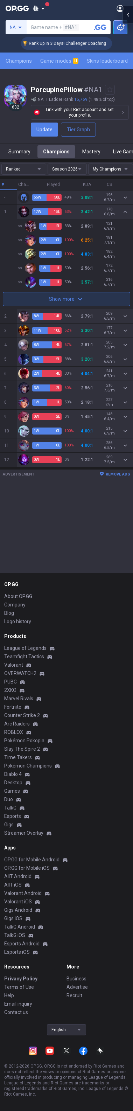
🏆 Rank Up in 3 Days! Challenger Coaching (76, 43)
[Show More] (38, 8)
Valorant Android (23, 893)
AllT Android (17, 876)
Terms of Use (19, 987)
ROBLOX (13, 732)
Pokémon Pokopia (24, 740)
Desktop (13, 782)
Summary (19, 151)
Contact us (16, 1012)
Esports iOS (17, 952)
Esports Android (22, 943)
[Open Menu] (120, 8)
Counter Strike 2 (22, 715)
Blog (9, 613)
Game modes (59, 61)
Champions (19, 61)
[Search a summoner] (100, 27)
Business (76, 978)
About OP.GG (18, 596)
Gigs (9, 824)
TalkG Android (19, 927)
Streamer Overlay (23, 833)
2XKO (10, 690)
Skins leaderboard (107, 61)
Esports (12, 816)
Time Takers (18, 757)
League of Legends (25, 648)
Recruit (74, 995)
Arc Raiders (17, 724)
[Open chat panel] (127, 126)
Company (15, 604)
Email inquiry (18, 1004)
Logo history (17, 621)
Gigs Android (18, 910)
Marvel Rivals (18, 698)
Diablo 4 (13, 774)
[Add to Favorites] (110, 90)
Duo (8, 799)
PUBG (10, 682)
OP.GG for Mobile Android (31, 859)
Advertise (77, 987)
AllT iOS (13, 885)
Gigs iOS (13, 918)
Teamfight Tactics (24, 656)
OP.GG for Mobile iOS (27, 868)
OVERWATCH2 (20, 673)
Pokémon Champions (28, 766)
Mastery (91, 151)
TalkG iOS (14, 935)
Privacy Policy (20, 978)
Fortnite (12, 707)
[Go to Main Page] (17, 8)
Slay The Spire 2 (22, 749)
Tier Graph (78, 129)
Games (12, 791)
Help (9, 995)
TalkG (10, 808)
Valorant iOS (18, 901)
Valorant (13, 665)
